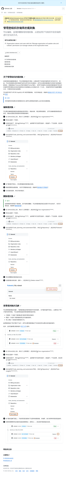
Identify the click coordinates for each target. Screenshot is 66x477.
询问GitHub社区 (8, 458)
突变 (6, 94)
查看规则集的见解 (12, 305)
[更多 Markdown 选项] (19, 52)
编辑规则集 (9, 107)
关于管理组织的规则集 (14, 76)
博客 (37, 471)
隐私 (20, 471)
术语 (16, 471)
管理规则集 (19, 12)
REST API (23, 326)
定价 (27, 471)
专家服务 (32, 471)
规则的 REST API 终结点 (55, 92)
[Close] (61, 3)
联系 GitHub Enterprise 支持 (15, 21)
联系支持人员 (7, 460)
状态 (24, 471)
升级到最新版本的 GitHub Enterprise (43, 20)
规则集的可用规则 (42, 187)
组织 (5, 12)
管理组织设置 (11, 12)
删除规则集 (9, 196)
